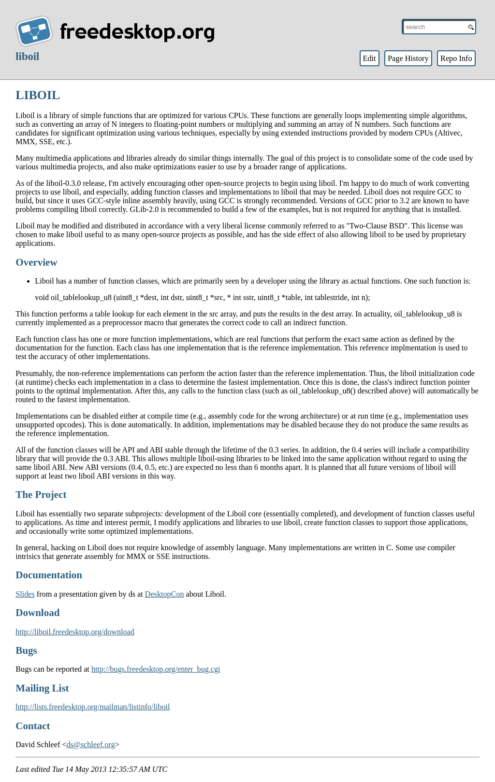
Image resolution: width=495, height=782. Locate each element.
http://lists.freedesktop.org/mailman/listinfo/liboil (92, 707)
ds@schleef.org (90, 744)
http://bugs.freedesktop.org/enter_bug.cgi (155, 669)
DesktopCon (164, 594)
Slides (25, 594)
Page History (408, 58)
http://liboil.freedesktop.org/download (74, 632)
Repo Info (456, 58)
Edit (369, 58)
